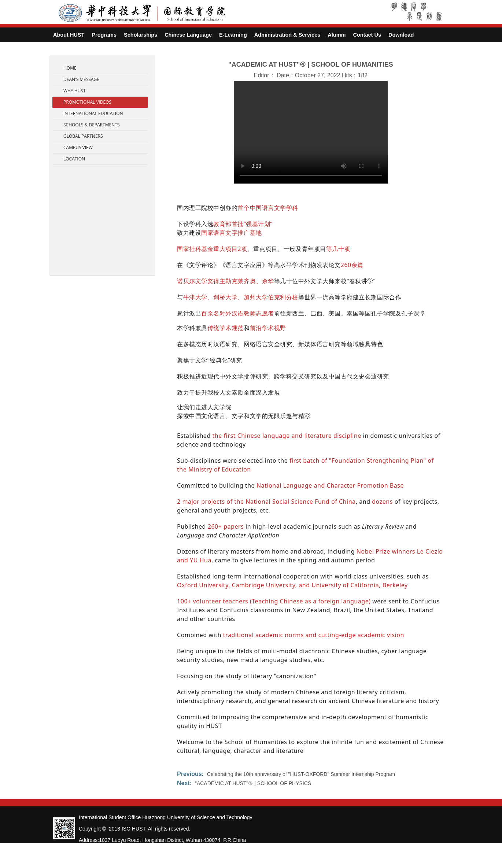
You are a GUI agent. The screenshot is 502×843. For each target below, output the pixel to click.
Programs (104, 35)
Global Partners (83, 136)
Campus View (78, 147)
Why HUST (74, 91)
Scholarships (140, 35)
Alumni (337, 35)
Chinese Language (188, 35)
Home (70, 68)
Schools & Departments (91, 125)
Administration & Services (287, 35)
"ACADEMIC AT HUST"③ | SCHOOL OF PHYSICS (253, 783)
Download (401, 35)
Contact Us (367, 35)
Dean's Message (81, 79)
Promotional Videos (87, 102)
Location (74, 159)
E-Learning (233, 35)
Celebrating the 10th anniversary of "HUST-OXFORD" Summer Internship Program (301, 774)
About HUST (68, 35)
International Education (93, 113)
